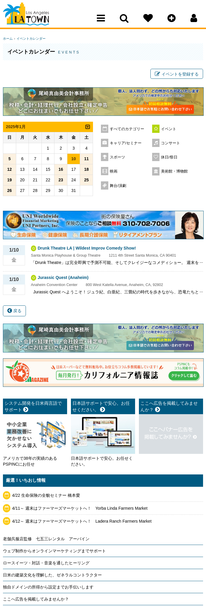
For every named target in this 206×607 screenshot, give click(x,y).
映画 (113, 172)
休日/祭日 (169, 158)
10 (73, 159)
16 (61, 170)
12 (9, 170)
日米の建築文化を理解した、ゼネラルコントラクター (52, 575)
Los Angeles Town (28, 16)
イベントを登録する (177, 74)
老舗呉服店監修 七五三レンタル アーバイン (46, 539)
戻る (14, 311)
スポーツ (117, 158)
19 (9, 180)
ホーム (8, 38)
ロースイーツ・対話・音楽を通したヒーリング (46, 563)
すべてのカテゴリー (127, 130)
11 (86, 159)
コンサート (170, 144)
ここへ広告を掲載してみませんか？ (36, 599)
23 (61, 180)
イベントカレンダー (30, 38)
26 (9, 191)
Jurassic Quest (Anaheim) (63, 278)
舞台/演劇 (118, 187)
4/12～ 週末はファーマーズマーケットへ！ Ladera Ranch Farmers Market (82, 521)
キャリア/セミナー (126, 144)
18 (86, 170)
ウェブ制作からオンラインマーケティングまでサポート (54, 551)
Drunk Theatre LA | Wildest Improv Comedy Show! (87, 249)
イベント (168, 130)
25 (86, 180)
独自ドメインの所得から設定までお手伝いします (48, 587)
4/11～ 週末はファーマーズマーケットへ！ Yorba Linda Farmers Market (79, 508)
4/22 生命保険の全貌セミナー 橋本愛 (46, 496)
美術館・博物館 (174, 172)
